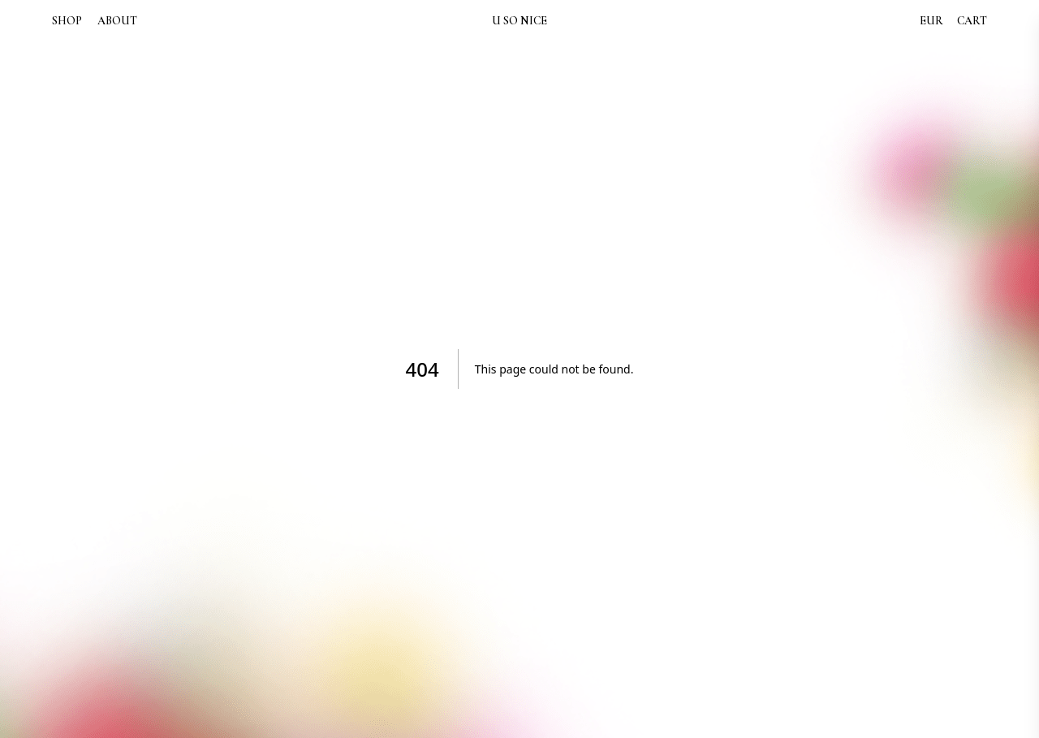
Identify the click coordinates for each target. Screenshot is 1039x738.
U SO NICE (519, 21)
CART (972, 21)
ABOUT (117, 21)
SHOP (67, 21)
